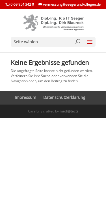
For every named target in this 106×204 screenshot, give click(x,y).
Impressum (25, 97)
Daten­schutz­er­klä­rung (64, 97)
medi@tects (69, 111)
